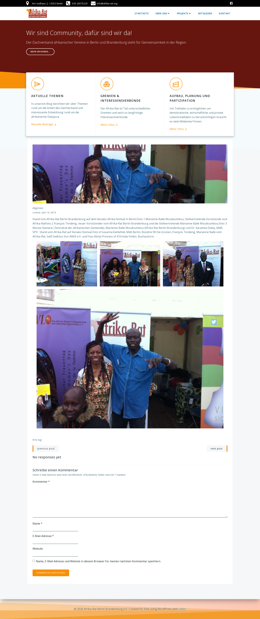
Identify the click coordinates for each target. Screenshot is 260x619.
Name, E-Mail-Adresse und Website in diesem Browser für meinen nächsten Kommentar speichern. (98, 561)
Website (38, 548)
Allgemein (38, 208)
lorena (36, 212)
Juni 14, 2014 (49, 212)
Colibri (182, 609)
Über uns (162, 13)
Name (37, 523)
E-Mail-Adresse (43, 536)
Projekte (184, 13)
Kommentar (41, 481)
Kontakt (224, 13)
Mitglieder (205, 13)
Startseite (142, 13)
